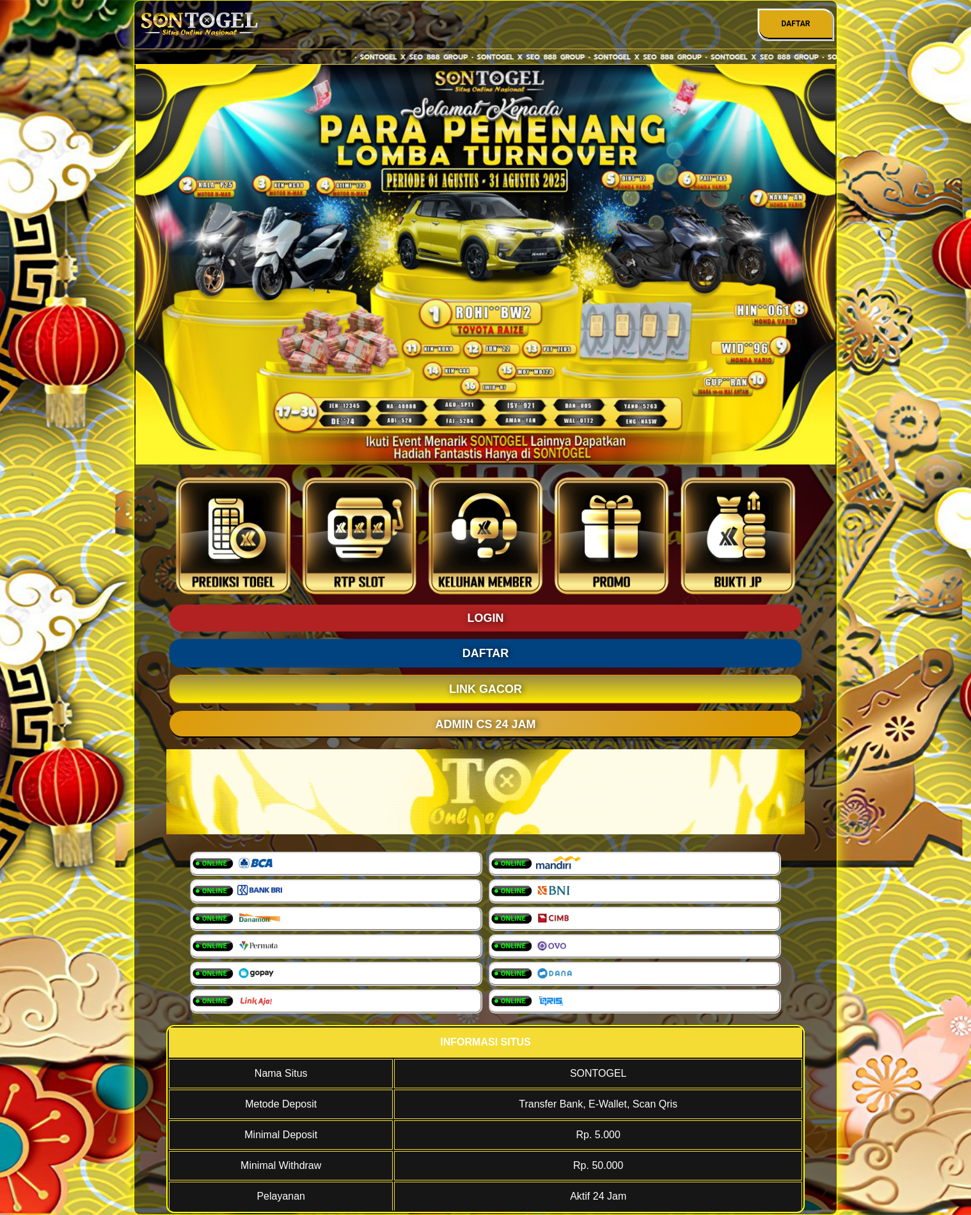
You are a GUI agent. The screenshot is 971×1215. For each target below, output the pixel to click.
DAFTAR (795, 23)
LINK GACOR (485, 689)
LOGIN (486, 618)
